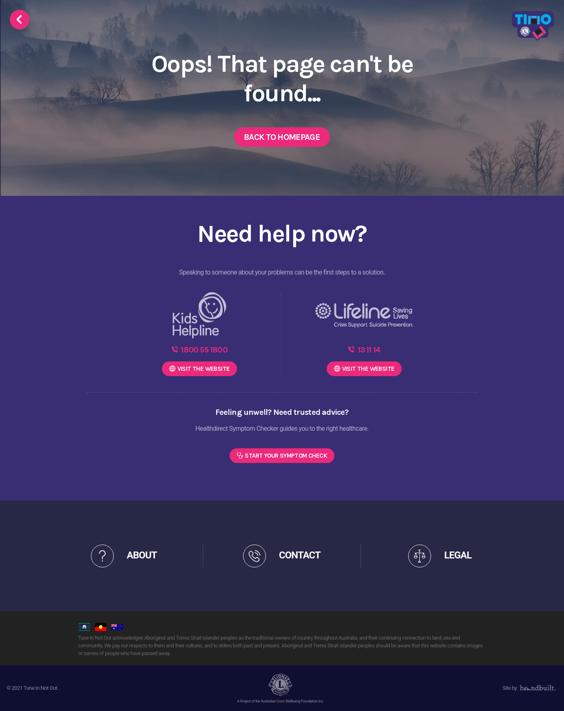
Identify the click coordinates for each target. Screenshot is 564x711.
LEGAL (457, 555)
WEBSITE (203, 368)
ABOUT (142, 555)
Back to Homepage (282, 137)
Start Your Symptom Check (286, 455)
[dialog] (548, 694)
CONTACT (300, 555)
